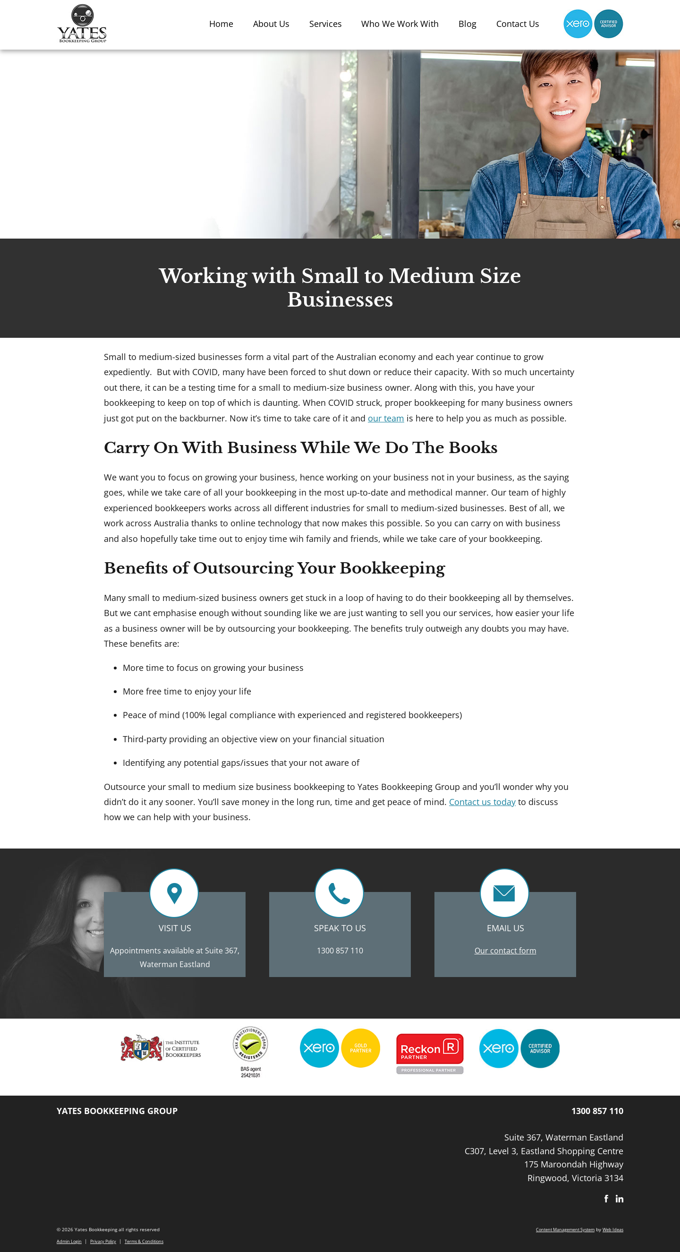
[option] (160, 1051)
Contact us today (482, 801)
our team (386, 418)
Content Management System (565, 1229)
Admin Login (69, 1241)
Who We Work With (400, 23)
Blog (467, 23)
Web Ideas (613, 1229)
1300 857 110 (340, 950)
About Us (271, 23)
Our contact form (505, 950)
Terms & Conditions (144, 1241)
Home (221, 23)
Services (325, 23)
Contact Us (517, 23)
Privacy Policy (103, 1241)
